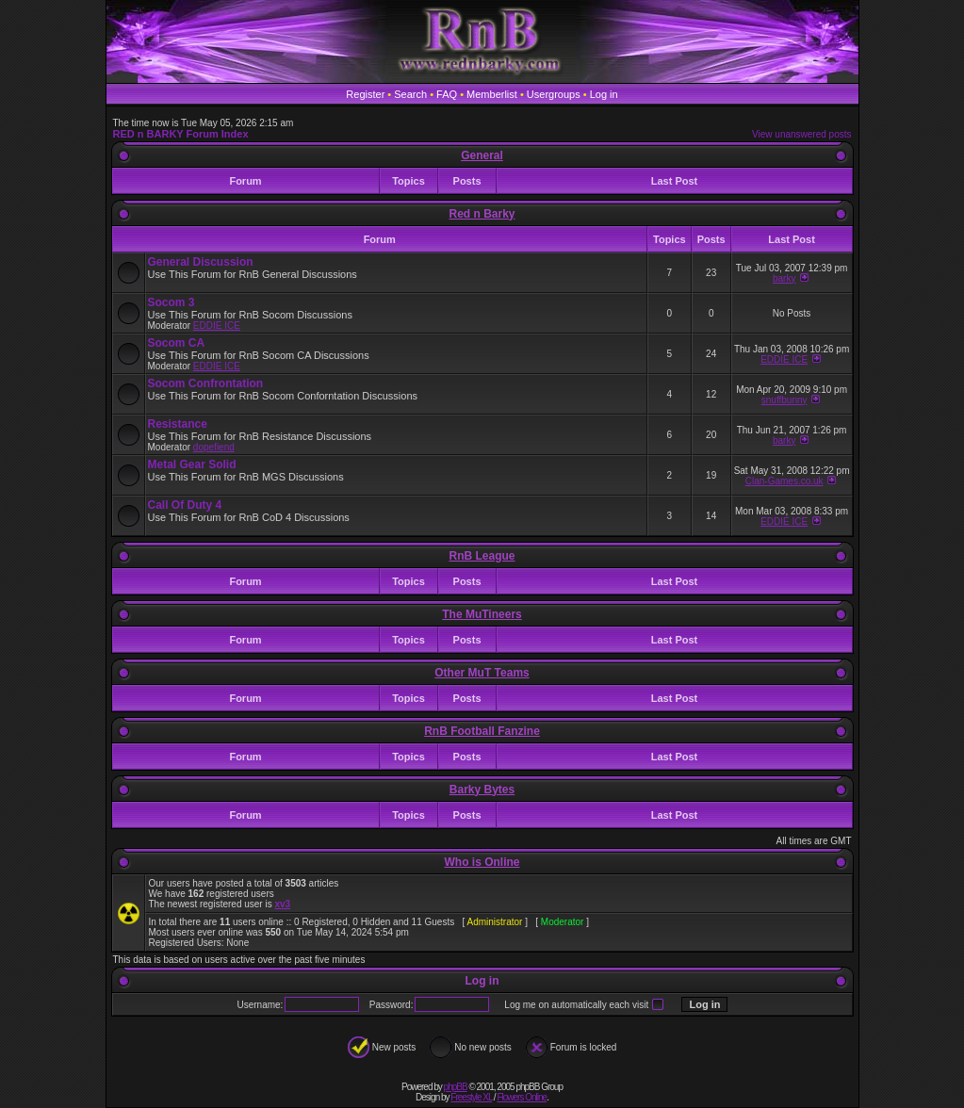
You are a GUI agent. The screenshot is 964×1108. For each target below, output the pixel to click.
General (482, 155)
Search (410, 94)
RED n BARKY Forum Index (181, 133)
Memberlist (491, 94)
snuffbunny (784, 400)
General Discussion (200, 262)
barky (784, 278)
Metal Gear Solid (192, 464)
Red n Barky (482, 213)
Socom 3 (171, 302)
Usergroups (553, 94)
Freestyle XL (471, 1097)
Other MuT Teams (481, 672)
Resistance (177, 424)
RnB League (482, 555)
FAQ (446, 94)
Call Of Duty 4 (185, 505)
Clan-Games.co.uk (784, 481)
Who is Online (482, 862)
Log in (604, 94)
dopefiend (214, 447)
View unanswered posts (801, 134)
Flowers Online (522, 1097)
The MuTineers (481, 614)
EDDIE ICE (216, 325)
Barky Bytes (482, 789)
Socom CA (176, 343)
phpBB (455, 1087)
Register (365, 94)
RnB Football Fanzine (482, 731)
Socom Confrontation (206, 383)
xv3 (282, 904)
